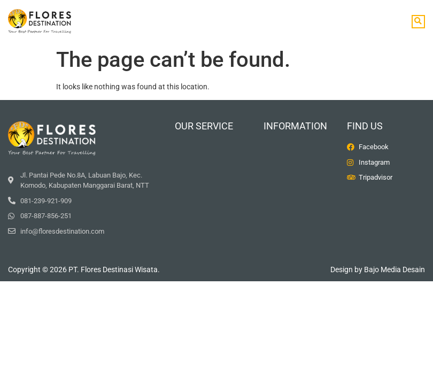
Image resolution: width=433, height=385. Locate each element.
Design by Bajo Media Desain (377, 269)
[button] (418, 21)
